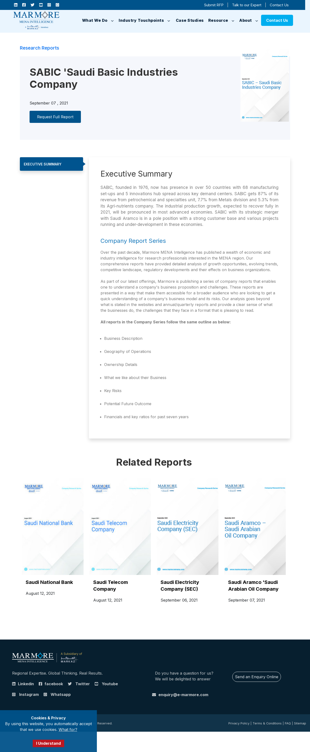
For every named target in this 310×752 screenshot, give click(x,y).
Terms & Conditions (267, 723)
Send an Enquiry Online (256, 676)
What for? (68, 729)
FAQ (288, 723)
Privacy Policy (238, 723)
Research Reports (39, 48)
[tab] (51, 164)
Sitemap (300, 723)
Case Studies (190, 20)
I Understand (48, 743)
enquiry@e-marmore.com (183, 694)
